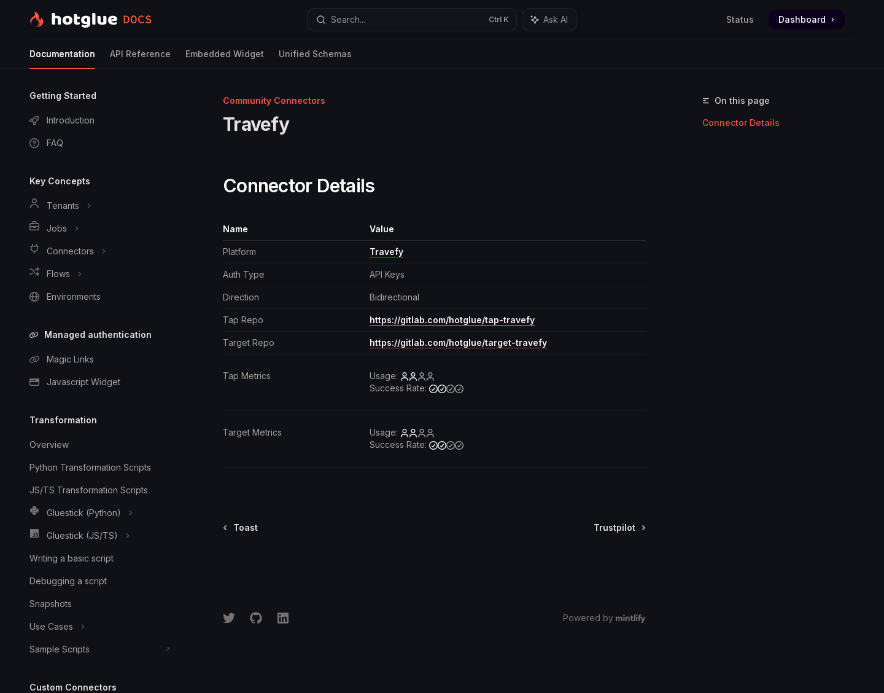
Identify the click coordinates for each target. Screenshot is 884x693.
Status (740, 19)
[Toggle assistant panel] (549, 20)
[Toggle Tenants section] (98, 206)
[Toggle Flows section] (98, 274)
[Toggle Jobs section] (98, 228)
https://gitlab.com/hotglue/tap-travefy (452, 320)
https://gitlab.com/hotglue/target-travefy (458, 342)
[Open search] (412, 20)
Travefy (386, 251)
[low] (417, 376)
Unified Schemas (315, 59)
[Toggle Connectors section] (98, 251)
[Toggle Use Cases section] (98, 627)
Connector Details (741, 122)
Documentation (62, 59)
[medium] (446, 388)
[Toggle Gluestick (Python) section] (98, 513)
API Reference (140, 59)
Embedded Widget (224, 59)
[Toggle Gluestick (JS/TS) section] (98, 536)
